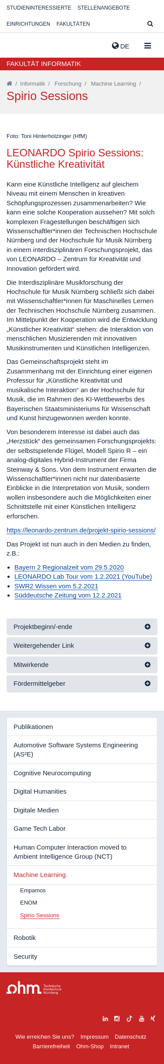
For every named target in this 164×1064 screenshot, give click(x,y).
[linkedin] (105, 1017)
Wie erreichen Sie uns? (44, 1036)
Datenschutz (130, 1036)
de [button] (120, 46)
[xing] (152, 1017)
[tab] (82, 627)
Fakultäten (73, 24)
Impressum (94, 1036)
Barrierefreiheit (51, 1046)
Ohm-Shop (90, 1046)
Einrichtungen (28, 24)
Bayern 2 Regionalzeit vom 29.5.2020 (69, 567)
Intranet (119, 1046)
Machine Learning (113, 83)
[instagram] (116, 1017)
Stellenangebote (103, 8)
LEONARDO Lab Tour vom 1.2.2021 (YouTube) (83, 576)
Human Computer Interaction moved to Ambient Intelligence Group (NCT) (70, 851)
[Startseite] (9, 83)
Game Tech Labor (40, 828)
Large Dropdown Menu (34, 988)
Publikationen (33, 726)
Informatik (32, 83)
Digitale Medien (36, 810)
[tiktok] (129, 1017)
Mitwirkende (31, 664)
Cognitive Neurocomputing (52, 773)
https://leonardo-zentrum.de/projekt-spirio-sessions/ (81, 530)
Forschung (68, 83)
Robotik (25, 937)
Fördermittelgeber (39, 683)
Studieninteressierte (39, 8)
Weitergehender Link (44, 645)
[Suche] (150, 24)
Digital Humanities (40, 791)
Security (25, 956)
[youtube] (141, 1017)
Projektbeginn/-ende (43, 626)
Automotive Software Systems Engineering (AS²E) (76, 749)
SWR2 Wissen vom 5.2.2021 (56, 586)
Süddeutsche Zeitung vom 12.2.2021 (68, 595)
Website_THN (20, 44)
